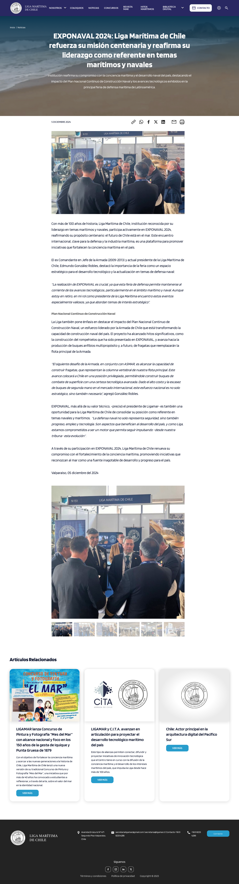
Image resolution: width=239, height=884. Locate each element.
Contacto (218, 833)
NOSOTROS (58, 8)
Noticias (21, 27)
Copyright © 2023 (149, 876)
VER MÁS (27, 793)
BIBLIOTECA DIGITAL (174, 7)
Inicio (12, 27)
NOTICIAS (93, 7)
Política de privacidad (123, 876)
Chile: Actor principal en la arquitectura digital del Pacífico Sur (191, 734)
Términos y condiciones (93, 876)
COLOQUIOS (76, 7)
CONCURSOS (111, 7)
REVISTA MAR (128, 7)
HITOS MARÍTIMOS (147, 7)
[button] (181, 554)
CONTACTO (201, 8)
